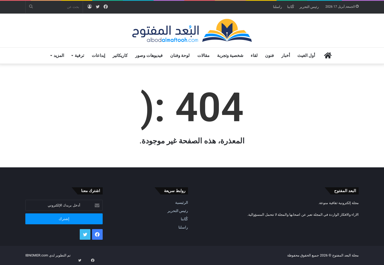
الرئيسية (181, 202)
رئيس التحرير (309, 7)
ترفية (79, 55)
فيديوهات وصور (149, 55)
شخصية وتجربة (230, 55)
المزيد (59, 55)
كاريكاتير (120, 55)
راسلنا (277, 7)
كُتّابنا (290, 7)
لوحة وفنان (180, 55)
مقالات (203, 55)
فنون (269, 55)
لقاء (254, 55)
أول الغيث (306, 55)
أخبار (285, 55)
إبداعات (98, 55)
